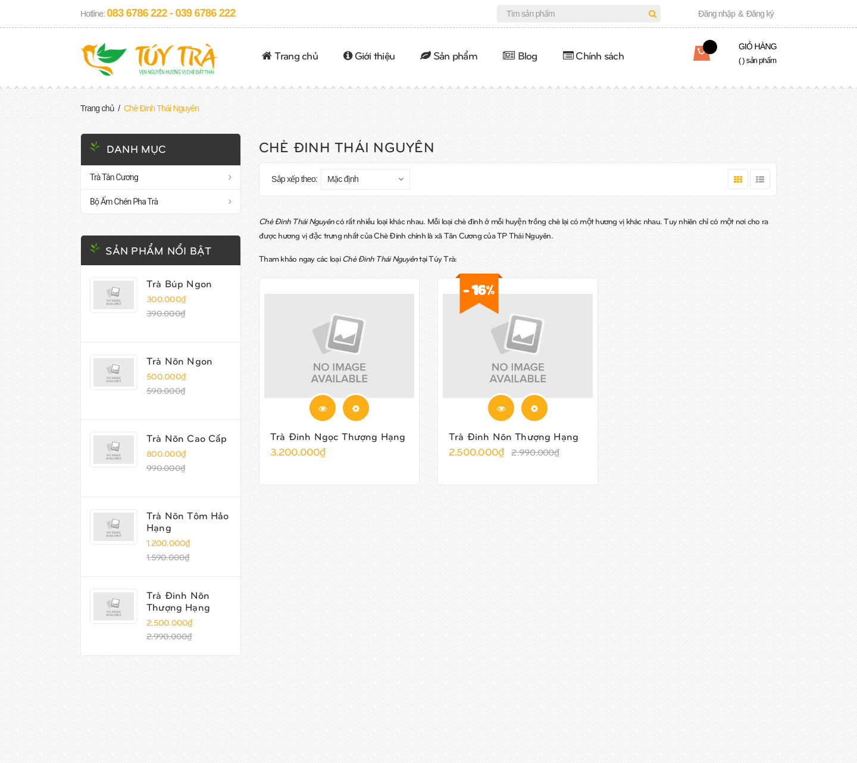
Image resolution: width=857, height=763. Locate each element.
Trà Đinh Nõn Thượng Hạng (178, 601)
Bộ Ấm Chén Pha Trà (124, 201)
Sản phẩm (448, 55)
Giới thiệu (369, 55)
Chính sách (593, 55)
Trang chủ (290, 55)
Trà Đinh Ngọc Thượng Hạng (337, 436)
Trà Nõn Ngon (179, 360)
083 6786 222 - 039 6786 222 (171, 13)
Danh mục (136, 148)
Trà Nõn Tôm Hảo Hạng (187, 521)
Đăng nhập (716, 13)
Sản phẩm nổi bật (158, 250)
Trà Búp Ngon (179, 283)
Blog (520, 55)
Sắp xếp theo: (294, 179)
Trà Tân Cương (114, 177)
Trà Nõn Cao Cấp (186, 438)
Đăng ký (760, 13)
